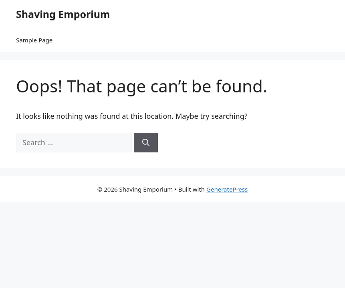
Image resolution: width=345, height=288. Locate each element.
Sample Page (34, 40)
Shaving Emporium (63, 14)
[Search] (146, 142)
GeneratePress (227, 189)
